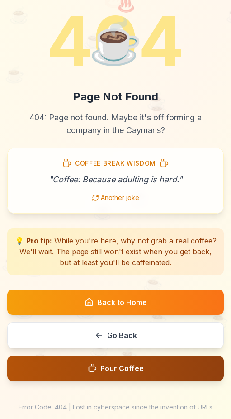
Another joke (115, 197)
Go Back (115, 335)
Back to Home (116, 302)
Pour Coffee (116, 368)
